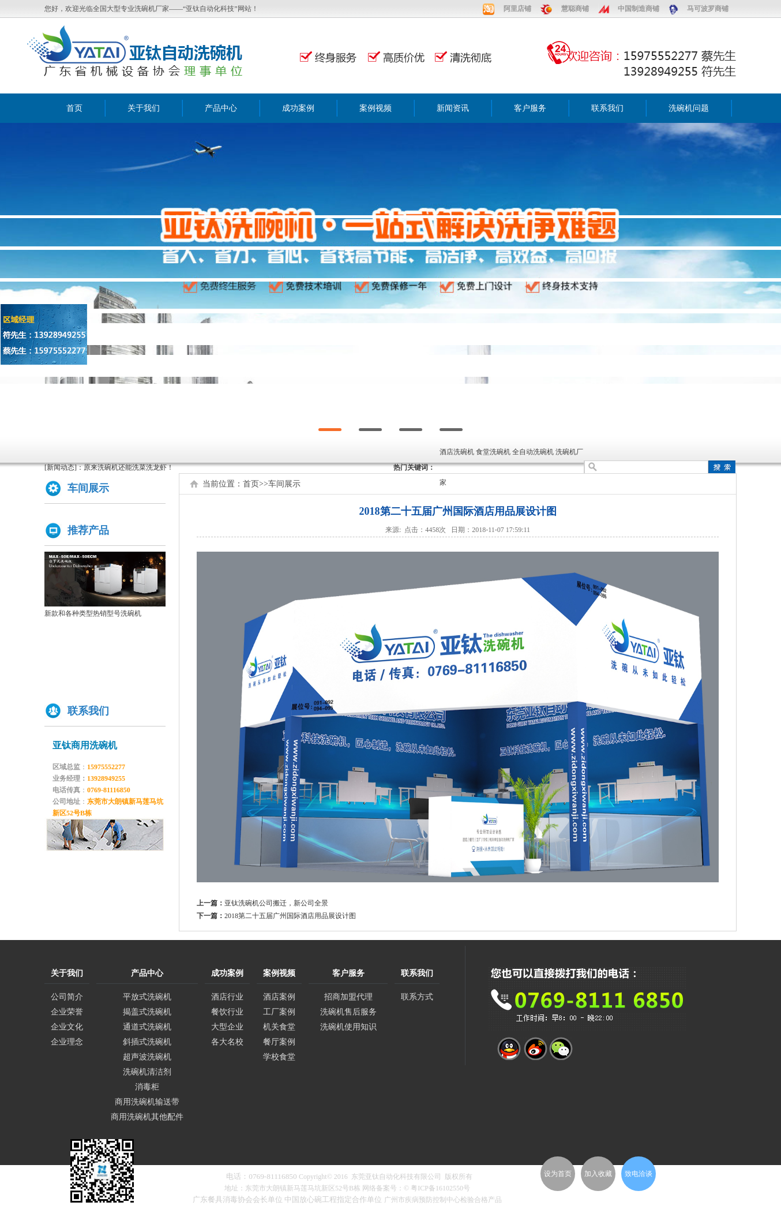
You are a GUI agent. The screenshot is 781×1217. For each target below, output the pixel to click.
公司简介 (67, 997)
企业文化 (67, 1027)
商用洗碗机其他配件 (147, 1117)
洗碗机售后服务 (348, 1012)
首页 (74, 108)
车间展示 (284, 484)
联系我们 (607, 108)
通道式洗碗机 (147, 1027)
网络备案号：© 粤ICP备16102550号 (416, 1188)
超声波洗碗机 (147, 1057)
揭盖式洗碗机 (147, 1012)
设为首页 (558, 1174)
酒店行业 (227, 997)
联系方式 (417, 997)
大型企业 (227, 1027)
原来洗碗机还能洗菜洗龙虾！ (129, 467)
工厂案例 (279, 1012)
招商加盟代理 (348, 997)
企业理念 (67, 1042)
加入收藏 (598, 1174)
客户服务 (530, 108)
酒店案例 (279, 997)
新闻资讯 (453, 108)
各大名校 (227, 1042)
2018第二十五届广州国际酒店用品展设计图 (290, 916)
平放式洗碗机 (147, 997)
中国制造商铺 (638, 9)
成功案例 (298, 108)
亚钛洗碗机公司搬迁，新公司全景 (276, 903)
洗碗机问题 (689, 108)
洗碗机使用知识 (348, 1027)
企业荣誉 (67, 1012)
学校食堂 (279, 1057)
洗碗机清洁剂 (147, 1072)
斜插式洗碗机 (147, 1042)
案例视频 (375, 108)
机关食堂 (279, 1027)
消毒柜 (147, 1087)
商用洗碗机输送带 (147, 1102)
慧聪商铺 (575, 9)
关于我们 (143, 108)
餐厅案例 (279, 1042)
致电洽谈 (638, 1174)
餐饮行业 (227, 1012)
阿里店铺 (517, 9)
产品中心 (221, 108)
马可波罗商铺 (708, 9)
